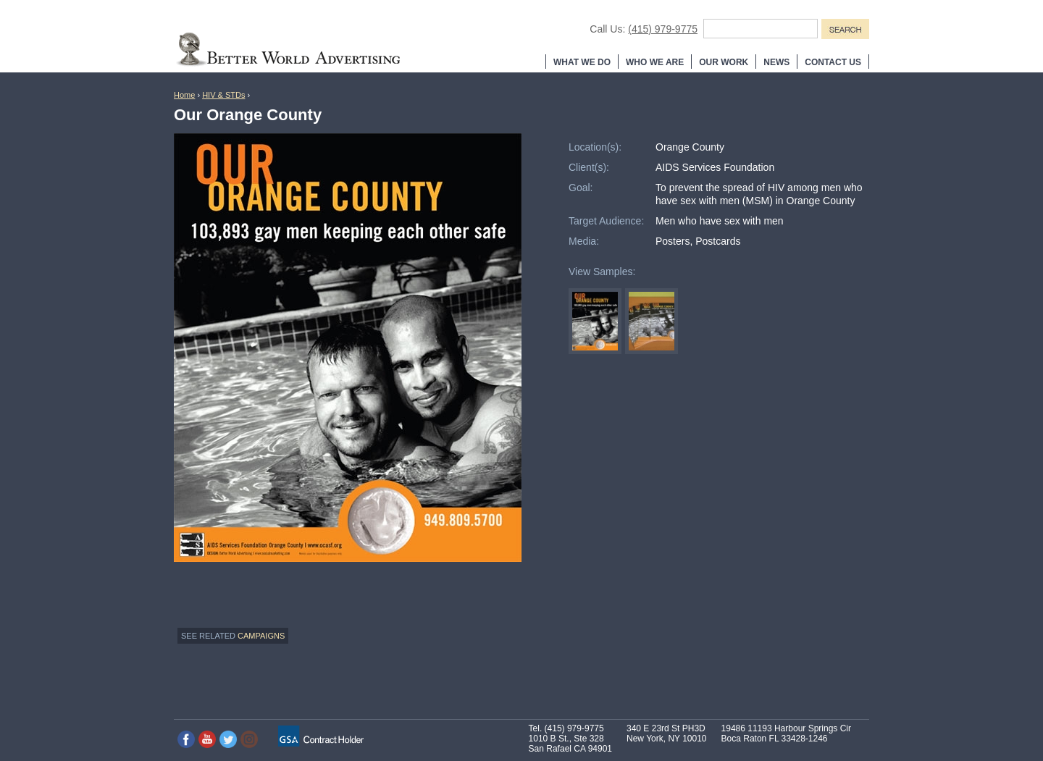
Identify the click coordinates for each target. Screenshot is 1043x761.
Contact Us (833, 62)
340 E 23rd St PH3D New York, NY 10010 (667, 733)
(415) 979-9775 (663, 29)
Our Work (723, 62)
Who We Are (655, 62)
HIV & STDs (223, 95)
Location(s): (595, 147)
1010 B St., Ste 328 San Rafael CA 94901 (570, 743)
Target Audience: (606, 221)
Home (184, 95)
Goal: (580, 187)
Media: (584, 241)
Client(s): (589, 167)
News (776, 62)
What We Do (582, 62)
